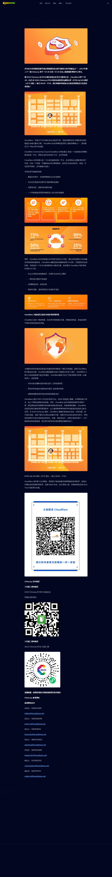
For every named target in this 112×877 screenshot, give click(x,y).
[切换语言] (108, 3)
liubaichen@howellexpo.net (35, 755)
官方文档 (69, 3)
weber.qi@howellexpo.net (35, 776)
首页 (41, 3)
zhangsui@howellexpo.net (35, 745)
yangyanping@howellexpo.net (36, 766)
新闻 (61, 3)
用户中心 (47, 3)
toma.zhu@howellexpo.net (35, 734)
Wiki (54, 3)
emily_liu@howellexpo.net (34, 724)
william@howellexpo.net (34, 713)
